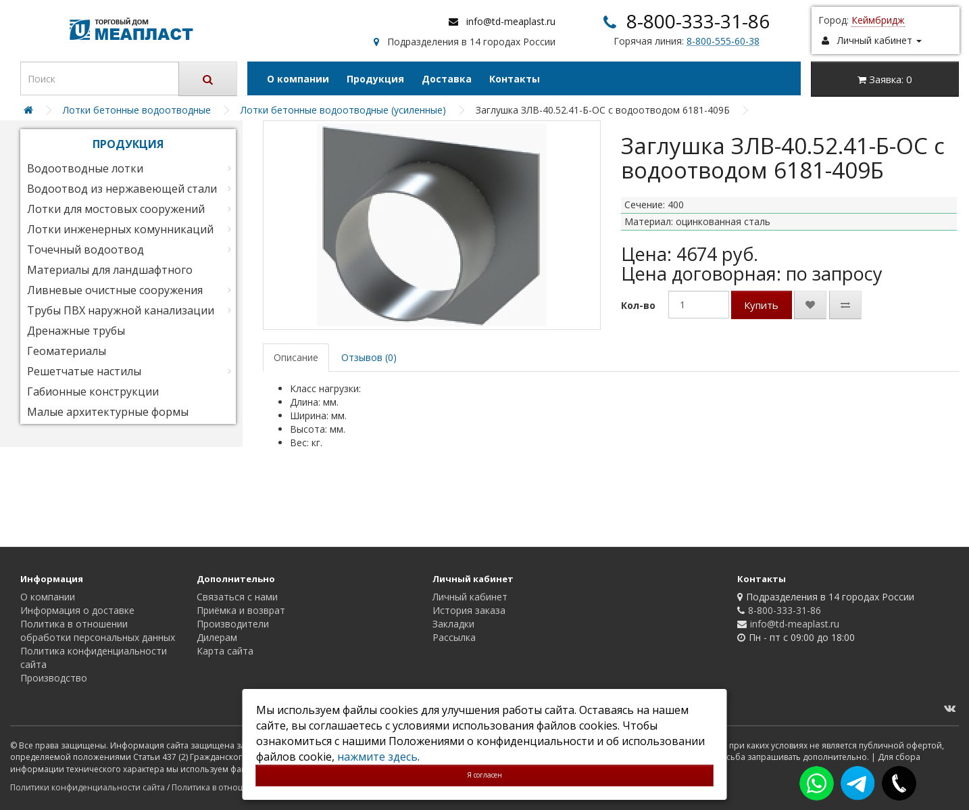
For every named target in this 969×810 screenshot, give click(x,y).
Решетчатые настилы (84, 371)
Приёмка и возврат (241, 610)
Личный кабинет (469, 596)
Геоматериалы (66, 350)
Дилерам (217, 637)
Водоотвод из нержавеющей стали (122, 188)
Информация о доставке (77, 610)
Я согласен (484, 775)
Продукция (375, 78)
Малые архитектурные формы (108, 411)
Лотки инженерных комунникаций (120, 229)
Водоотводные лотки (85, 168)
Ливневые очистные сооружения (115, 290)
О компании (298, 78)
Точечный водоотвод (85, 249)
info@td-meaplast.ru (510, 21)
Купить (761, 305)
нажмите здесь (377, 756)
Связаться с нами (237, 596)
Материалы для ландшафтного (110, 269)
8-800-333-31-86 (698, 21)
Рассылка (454, 637)
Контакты (514, 78)
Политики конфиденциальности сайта (87, 787)
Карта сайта (225, 650)
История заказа (468, 610)
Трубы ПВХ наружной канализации (120, 310)
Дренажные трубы (76, 330)
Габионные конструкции (93, 391)
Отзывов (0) (369, 357)
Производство (53, 677)
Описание (296, 357)
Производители (233, 623)
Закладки (453, 623)
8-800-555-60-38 (723, 40)
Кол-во (638, 305)
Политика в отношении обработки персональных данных (97, 630)
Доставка (447, 78)
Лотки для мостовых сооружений (116, 208)
